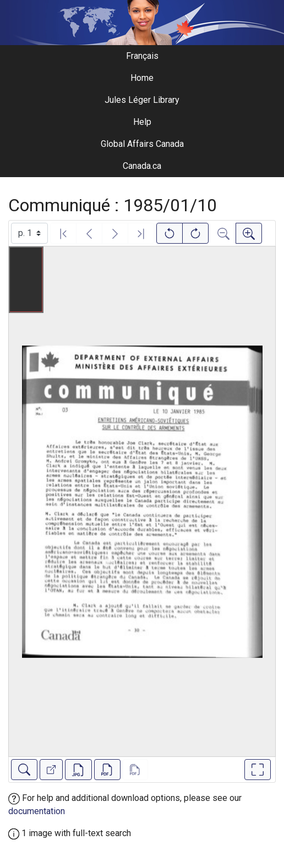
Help (142, 122)
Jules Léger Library (142, 100)
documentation (36, 811)
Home (142, 78)
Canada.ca (142, 166)
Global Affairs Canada (142, 144)
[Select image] (29, 233)
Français (142, 56)
